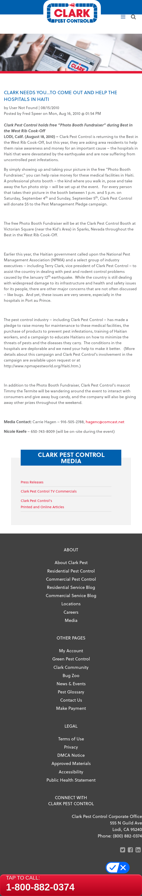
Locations (71, 603)
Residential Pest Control (71, 570)
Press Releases (32, 482)
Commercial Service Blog (71, 595)
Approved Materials (71, 763)
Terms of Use (71, 738)
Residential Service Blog (71, 587)
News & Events (71, 683)
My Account (71, 650)
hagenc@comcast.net (105, 421)
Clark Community (71, 667)
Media (71, 620)
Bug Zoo (71, 675)
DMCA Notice (71, 755)
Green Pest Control (71, 658)
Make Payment (71, 708)
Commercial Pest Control (71, 579)
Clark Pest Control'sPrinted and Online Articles (42, 503)
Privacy (71, 747)
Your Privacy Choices (120, 867)
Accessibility (71, 771)
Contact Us (71, 700)
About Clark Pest (71, 562)
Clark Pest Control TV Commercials (49, 491)
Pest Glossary (71, 691)
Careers (71, 612)
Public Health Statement (71, 780)
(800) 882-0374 (127, 835)
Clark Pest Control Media (71, 457)
